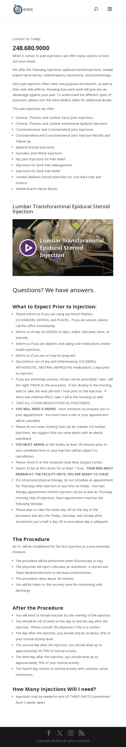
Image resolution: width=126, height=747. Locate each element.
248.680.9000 (31, 48)
